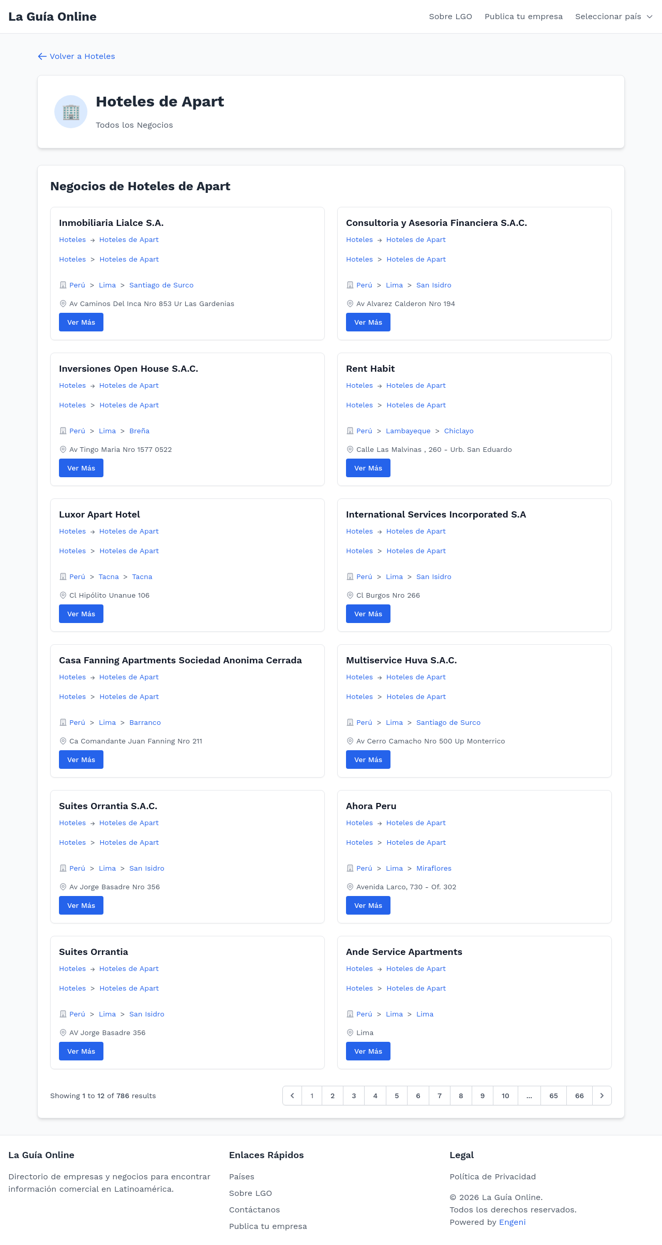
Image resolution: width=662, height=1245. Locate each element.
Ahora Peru (371, 805)
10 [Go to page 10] (505, 1095)
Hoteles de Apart (129, 239)
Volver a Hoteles (76, 56)
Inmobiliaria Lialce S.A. (111, 222)
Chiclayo (459, 431)
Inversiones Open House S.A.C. (128, 368)
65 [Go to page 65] (553, 1095)
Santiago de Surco (161, 285)
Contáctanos (254, 1209)
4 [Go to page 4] (375, 1095)
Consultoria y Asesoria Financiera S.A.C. (436, 222)
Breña (139, 431)
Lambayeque (409, 431)
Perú (78, 285)
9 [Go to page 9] (482, 1095)
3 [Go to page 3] (354, 1095)
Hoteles (73, 239)
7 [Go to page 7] (440, 1095)
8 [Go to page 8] (461, 1095)
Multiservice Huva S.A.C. (401, 660)
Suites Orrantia (93, 951)
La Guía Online (52, 16)
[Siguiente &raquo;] (602, 1095)
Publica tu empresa (524, 16)
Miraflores (434, 868)
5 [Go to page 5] (397, 1095)
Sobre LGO (451, 16)
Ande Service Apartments (404, 951)
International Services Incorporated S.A (436, 514)
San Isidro (434, 285)
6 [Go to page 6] (418, 1095)
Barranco (145, 722)
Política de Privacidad (492, 1176)
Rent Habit (370, 368)
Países (241, 1176)
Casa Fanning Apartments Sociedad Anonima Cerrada (180, 660)
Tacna (110, 576)
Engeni (512, 1222)
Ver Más (81, 322)
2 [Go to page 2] (332, 1095)
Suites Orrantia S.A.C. (108, 805)
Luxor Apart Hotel (99, 514)
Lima (108, 285)
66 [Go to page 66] (579, 1095)
